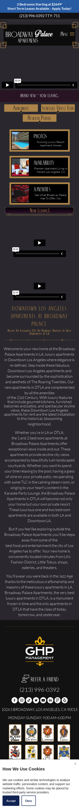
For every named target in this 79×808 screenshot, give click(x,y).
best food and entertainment (28, 546)
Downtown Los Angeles (27, 371)
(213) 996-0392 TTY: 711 (39, 16)
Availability (21, 108)
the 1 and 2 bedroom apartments (38, 438)
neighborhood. (39, 424)
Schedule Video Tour (58, 108)
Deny (28, 800)
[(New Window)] (22, 700)
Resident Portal (39, 118)
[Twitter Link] (36, 700)
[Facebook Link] (14, 700)
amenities (47, 393)
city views (61, 455)
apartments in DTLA (32, 598)
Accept (11, 800)
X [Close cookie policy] (75, 763)
